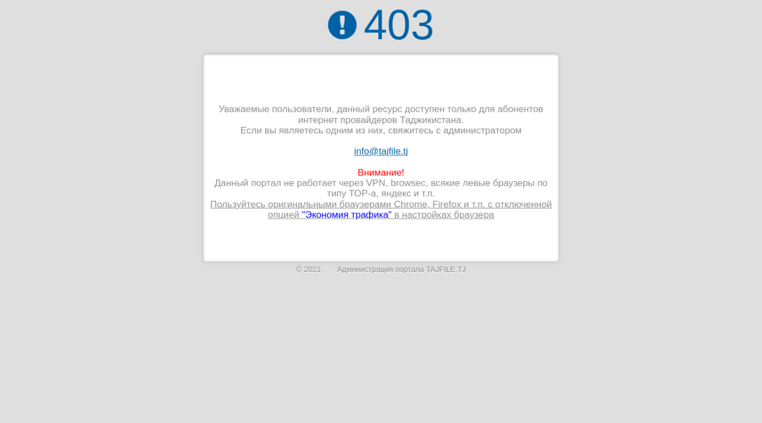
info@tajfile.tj (381, 151)
